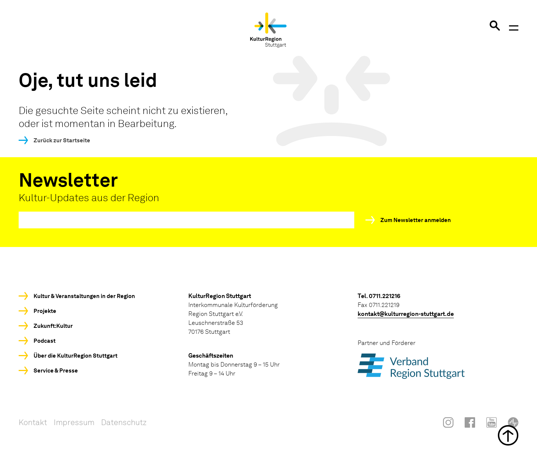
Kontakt (33, 422)
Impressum (74, 422)
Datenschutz (124, 422)
